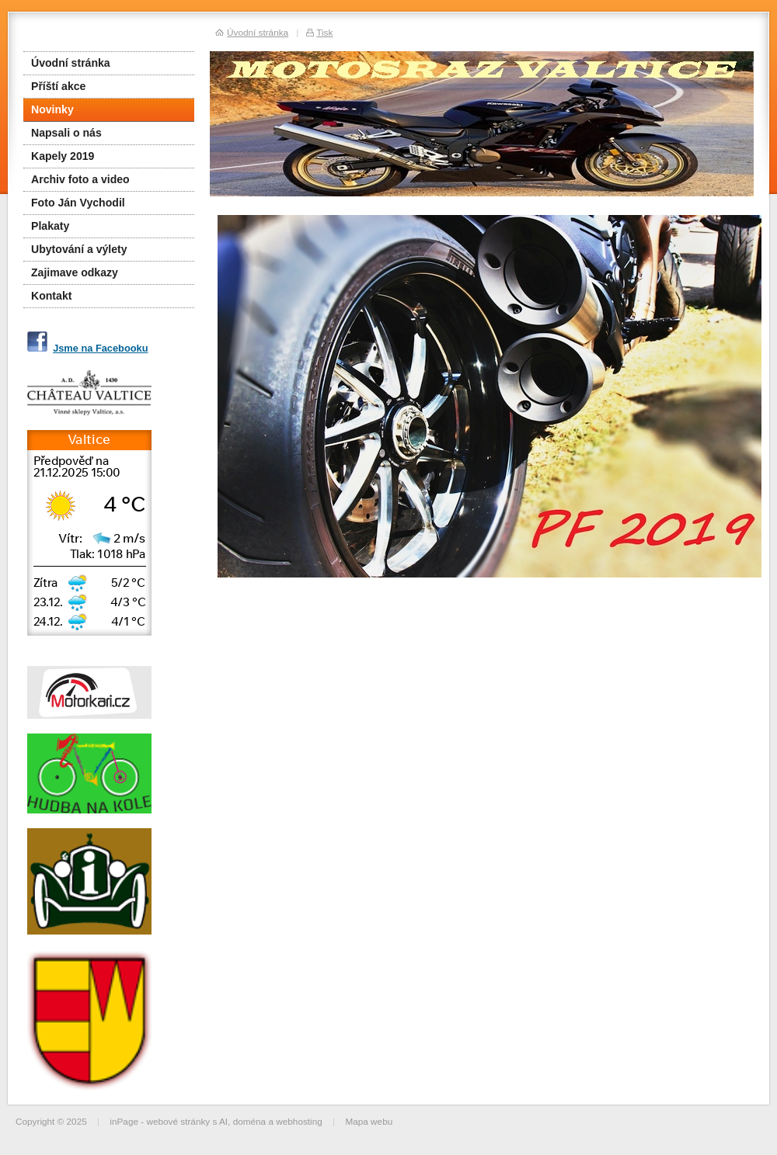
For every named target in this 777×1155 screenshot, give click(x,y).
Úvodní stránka (70, 63)
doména (250, 1121)
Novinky (52, 109)
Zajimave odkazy (74, 272)
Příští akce (58, 86)
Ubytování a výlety (79, 249)
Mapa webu (368, 1121)
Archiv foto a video (80, 179)
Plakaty (50, 226)
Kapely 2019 (62, 156)
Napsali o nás (66, 133)
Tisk (324, 32)
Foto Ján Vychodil (78, 202)
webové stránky (178, 1121)
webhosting (299, 1121)
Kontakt (51, 296)
